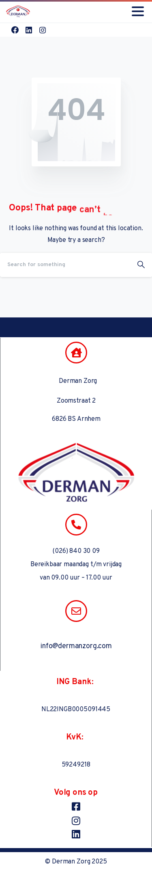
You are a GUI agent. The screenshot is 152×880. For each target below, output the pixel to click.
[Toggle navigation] (138, 11)
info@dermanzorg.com (76, 646)
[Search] (65, 265)
